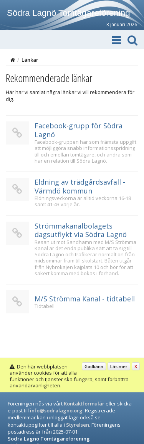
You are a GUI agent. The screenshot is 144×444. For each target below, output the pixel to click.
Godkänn (93, 366)
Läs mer (118, 366)
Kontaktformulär (84, 403)
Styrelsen (77, 424)
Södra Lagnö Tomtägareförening (68, 13)
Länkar (30, 59)
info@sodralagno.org (56, 410)
